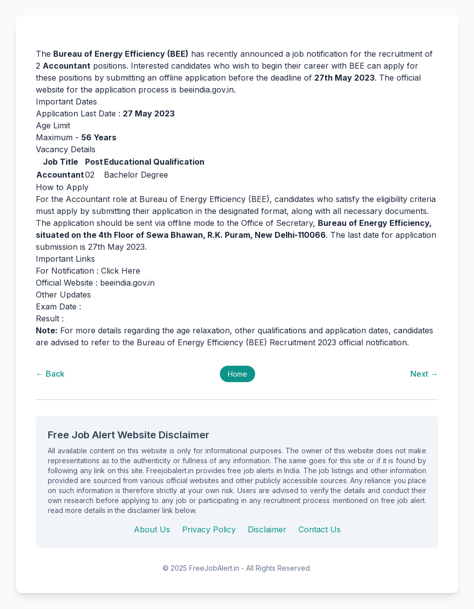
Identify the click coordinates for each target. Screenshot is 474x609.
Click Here (120, 271)
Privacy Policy (209, 529)
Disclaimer (267, 529)
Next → (424, 374)
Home (237, 374)
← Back (50, 374)
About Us (152, 529)
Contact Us (319, 529)
